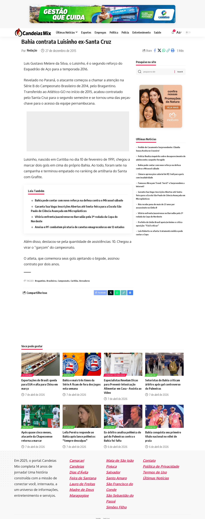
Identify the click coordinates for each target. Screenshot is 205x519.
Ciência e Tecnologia (115, 370)
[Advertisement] (78, 126)
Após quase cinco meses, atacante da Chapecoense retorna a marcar (36, 432)
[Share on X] (159, 45)
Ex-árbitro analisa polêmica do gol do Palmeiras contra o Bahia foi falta (122, 432)
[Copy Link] (168, 45)
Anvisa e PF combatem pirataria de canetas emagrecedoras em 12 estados (79, 221)
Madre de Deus (81, 485)
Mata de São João (120, 456)
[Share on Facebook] (155, 45)
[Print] (173, 45)
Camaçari (76, 456)
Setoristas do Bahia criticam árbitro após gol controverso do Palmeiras (163, 380)
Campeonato (63, 275)
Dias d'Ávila (78, 467)
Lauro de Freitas (82, 479)
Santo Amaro (116, 473)
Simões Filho (116, 502)
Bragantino (40, 275)
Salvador (113, 467)
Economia (27, 370)
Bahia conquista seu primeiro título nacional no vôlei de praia (163, 432)
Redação (32, 45)
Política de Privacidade (161, 462)
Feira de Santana (82, 473)
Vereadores (84, 275)
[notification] (172, 27)
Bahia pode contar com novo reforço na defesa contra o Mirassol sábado (79, 195)
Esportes (68, 370)
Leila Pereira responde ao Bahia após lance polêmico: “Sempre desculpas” (79, 432)
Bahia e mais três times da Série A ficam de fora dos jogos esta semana (82, 380)
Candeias (76, 462)
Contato (149, 456)
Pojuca (111, 462)
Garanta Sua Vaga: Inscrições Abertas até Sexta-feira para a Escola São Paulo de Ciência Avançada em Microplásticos (160, 190)
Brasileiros (52, 275)
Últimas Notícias (156, 473)
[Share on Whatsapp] (164, 45)
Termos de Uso (155, 467)
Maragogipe (79, 491)
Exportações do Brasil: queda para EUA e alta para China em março (39, 380)
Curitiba (74, 275)
